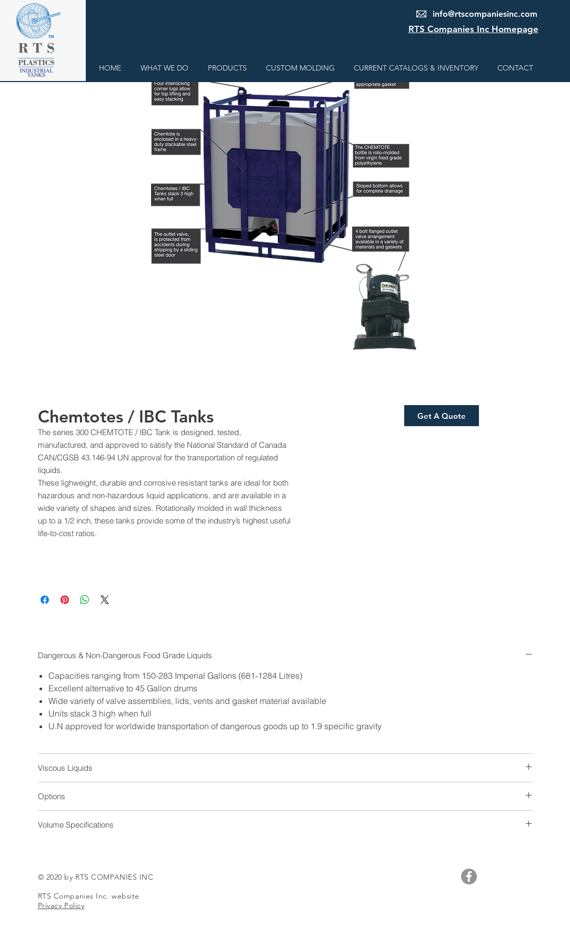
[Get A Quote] (441, 415)
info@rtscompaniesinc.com (485, 14)
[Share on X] (104, 599)
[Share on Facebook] (44, 599)
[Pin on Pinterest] (64, 599)
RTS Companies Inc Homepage (473, 29)
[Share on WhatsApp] (84, 599)
